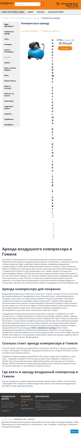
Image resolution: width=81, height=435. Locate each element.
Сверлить (8, 114)
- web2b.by (24, 419)
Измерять (8, 44)
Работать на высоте (9, 95)
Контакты (41, 12)
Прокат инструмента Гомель (13, 12)
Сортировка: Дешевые (30, 31)
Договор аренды (27, 408)
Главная (5, 18)
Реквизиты (6, 410)
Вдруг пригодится (8, 25)
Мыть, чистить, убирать (10, 69)
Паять (6, 75)
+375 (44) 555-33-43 (69, 4)
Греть (6, 39)
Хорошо (74, 431)
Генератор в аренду (9, 33)
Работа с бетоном (7, 87)
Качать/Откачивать (9, 51)
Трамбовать (9, 119)
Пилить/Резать (10, 81)
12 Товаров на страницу (50, 31)
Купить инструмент (56, 12)
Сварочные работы (8, 107)
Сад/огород (8, 101)
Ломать (7, 63)
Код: (53, 215)
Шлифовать (9, 125)
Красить (37, 18)
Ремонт (30, 12)
